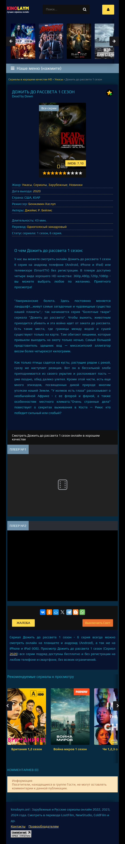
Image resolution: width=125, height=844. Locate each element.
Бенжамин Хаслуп (42, 204)
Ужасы (27, 185)
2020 (36, 191)
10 (80, 173)
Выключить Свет (97, 623)
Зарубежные (57, 185)
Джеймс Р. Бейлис (38, 210)
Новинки (75, 185)
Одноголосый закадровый (46, 227)
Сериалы (40, 185)
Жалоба (23, 623)
